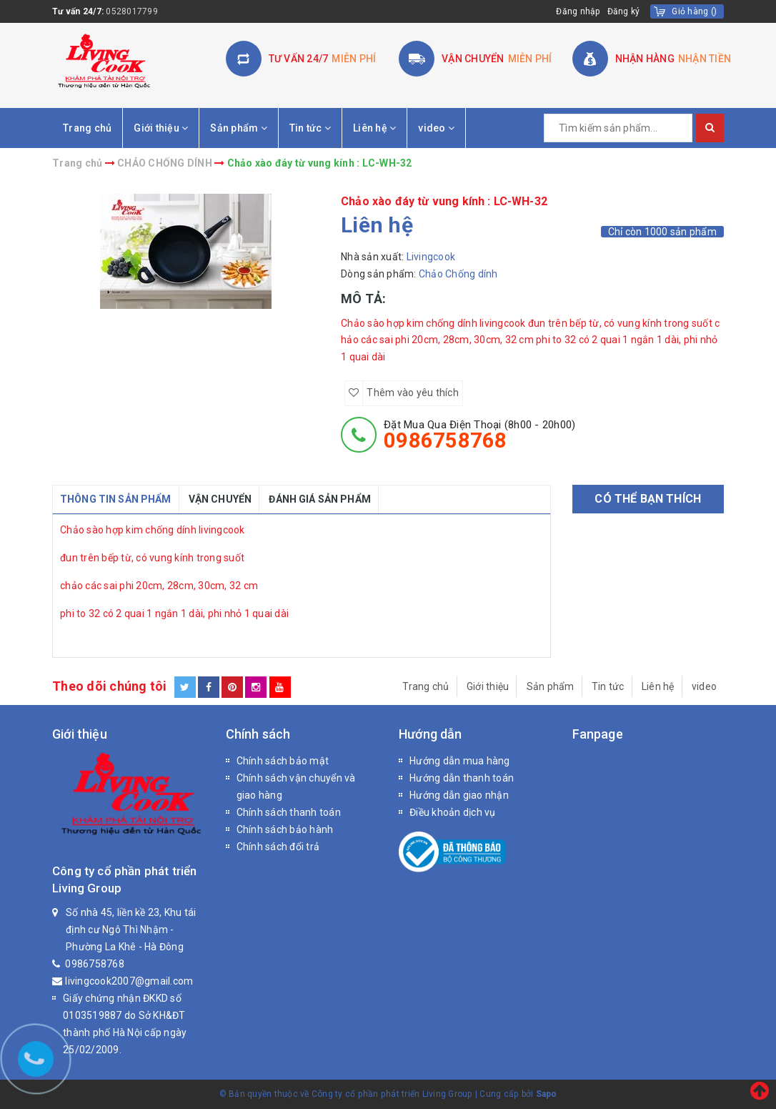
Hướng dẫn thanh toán (461, 778)
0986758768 (94, 964)
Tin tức (310, 128)
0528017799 (132, 11)
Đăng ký (623, 11)
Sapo (546, 1094)
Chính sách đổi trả (278, 846)
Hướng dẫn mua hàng (459, 761)
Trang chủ (87, 128)
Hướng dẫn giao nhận (459, 795)
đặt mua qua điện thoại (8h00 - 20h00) (479, 434)
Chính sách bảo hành (285, 829)
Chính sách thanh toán (289, 812)
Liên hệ (374, 128)
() (694, 11)
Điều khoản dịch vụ (452, 812)
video (436, 128)
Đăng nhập (578, 11)
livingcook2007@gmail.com (129, 981)
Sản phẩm (238, 128)
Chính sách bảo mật (283, 761)
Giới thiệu (161, 128)
